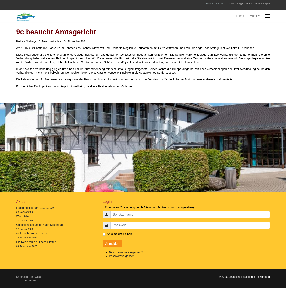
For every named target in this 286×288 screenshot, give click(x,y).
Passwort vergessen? (122, 256)
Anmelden (112, 243)
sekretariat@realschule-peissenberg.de (249, 3)
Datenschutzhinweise (29, 276)
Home (240, 16)
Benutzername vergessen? (126, 252)
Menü (253, 16)
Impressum (31, 280)
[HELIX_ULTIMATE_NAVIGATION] (267, 16)
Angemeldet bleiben (119, 233)
